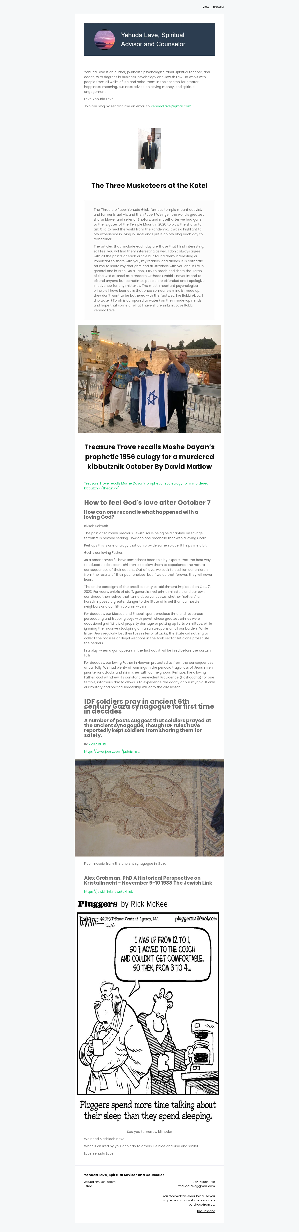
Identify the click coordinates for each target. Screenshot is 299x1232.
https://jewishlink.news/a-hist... (109, 891)
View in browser (213, 7)
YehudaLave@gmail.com (171, 106)
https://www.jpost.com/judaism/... (112, 751)
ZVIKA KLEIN (97, 744)
